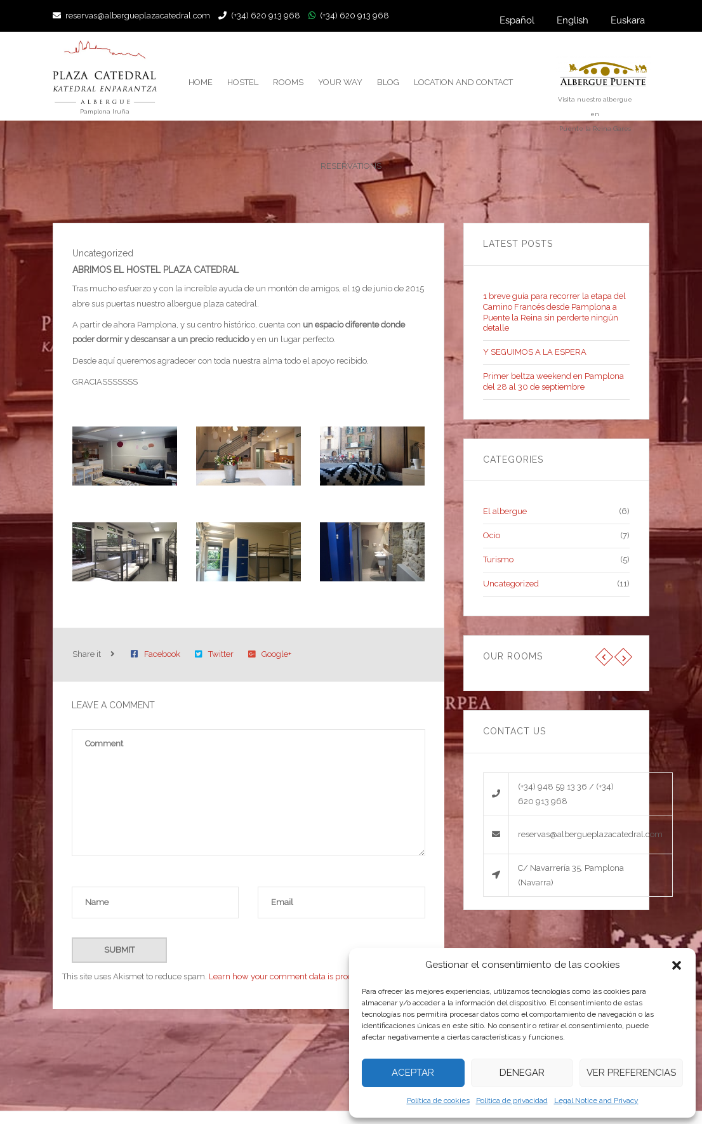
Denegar (522, 1072)
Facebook (155, 654)
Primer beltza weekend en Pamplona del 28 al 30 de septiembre (553, 381)
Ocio (491, 535)
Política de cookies (438, 1100)
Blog (388, 82)
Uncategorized (511, 583)
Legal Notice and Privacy (596, 1100)
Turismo (498, 559)
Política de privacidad (512, 1100)
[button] (676, 965)
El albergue (505, 511)
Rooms (288, 82)
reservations (351, 166)
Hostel (242, 82)
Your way (340, 82)
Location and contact (463, 82)
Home (201, 82)
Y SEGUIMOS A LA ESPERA (534, 352)
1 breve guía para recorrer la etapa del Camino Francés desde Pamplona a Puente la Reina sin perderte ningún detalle (554, 312)
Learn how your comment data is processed (291, 976)
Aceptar (413, 1072)
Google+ (269, 654)
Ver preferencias (631, 1072)
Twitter (214, 654)
